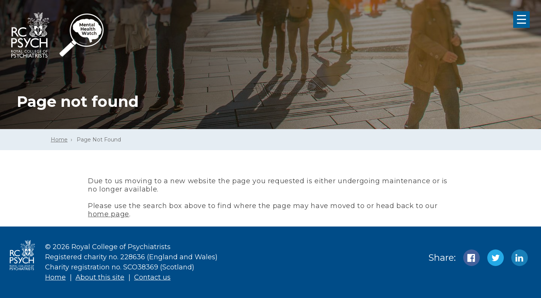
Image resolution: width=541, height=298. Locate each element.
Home (59, 139)
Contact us (152, 277)
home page (108, 214)
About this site (100, 277)
